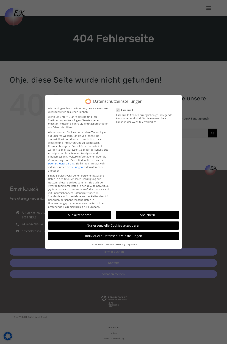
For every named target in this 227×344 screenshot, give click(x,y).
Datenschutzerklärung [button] (115, 243)
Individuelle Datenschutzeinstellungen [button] (113, 234)
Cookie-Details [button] (96, 243)
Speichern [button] (147, 214)
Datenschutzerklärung (61, 162)
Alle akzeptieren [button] (79, 214)
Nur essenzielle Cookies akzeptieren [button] (113, 224)
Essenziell (126, 109)
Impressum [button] (132, 243)
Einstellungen (75, 165)
